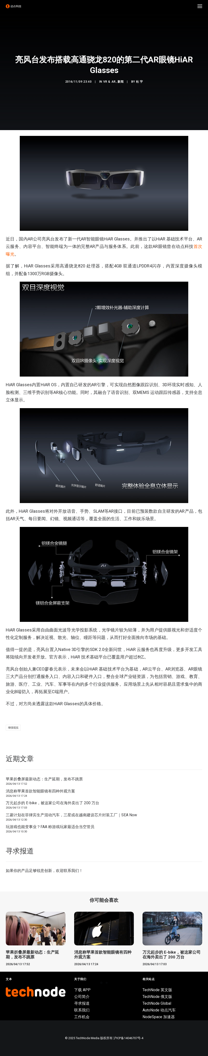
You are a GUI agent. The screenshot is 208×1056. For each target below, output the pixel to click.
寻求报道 (82, 1003)
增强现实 (13, 727)
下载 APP (82, 990)
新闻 (120, 81)
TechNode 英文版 (157, 990)
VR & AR (109, 81)
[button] (200, 6)
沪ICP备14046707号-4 (128, 1038)
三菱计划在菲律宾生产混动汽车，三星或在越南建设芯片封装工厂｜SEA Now (71, 815)
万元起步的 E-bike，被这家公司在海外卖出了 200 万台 (52, 803)
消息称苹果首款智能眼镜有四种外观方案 (40, 791)
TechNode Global (157, 1003)
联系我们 (71, 870)
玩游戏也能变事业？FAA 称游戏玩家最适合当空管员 (50, 826)
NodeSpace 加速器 (159, 1017)
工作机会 (82, 1017)
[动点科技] (13, 6)
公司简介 (82, 996)
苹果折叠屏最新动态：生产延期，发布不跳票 (44, 779)
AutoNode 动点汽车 (159, 1010)
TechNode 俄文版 (157, 996)
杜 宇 (139, 81)
